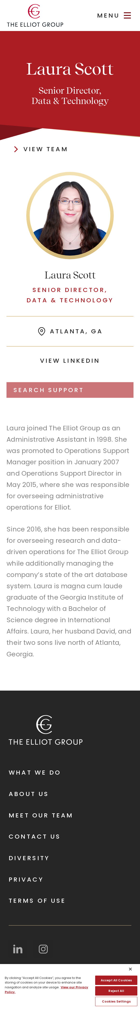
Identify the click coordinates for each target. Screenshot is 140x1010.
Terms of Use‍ (37, 901)
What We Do (35, 773)
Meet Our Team (41, 815)
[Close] (130, 969)
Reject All (116, 991)
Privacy (26, 880)
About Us (29, 794)
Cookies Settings (116, 1001)
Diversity (29, 858)
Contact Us (35, 837)
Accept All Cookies (116, 980)
